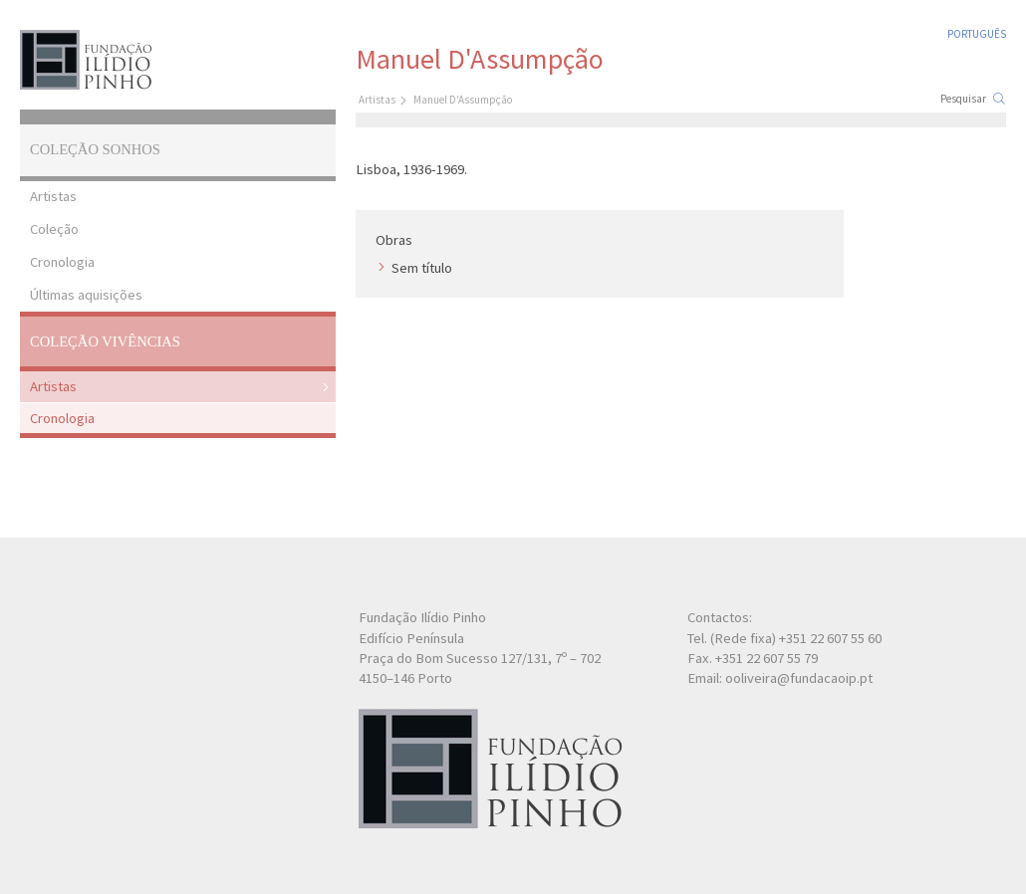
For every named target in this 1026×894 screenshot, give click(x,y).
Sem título (421, 268)
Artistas (53, 196)
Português (976, 34)
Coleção (54, 229)
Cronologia (62, 262)
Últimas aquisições (86, 295)
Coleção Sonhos (95, 149)
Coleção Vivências (105, 341)
